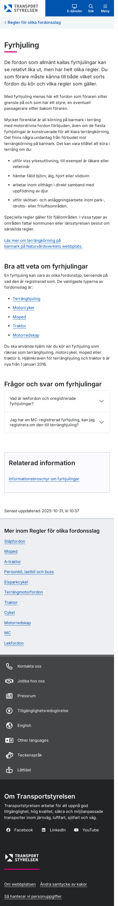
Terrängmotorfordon (23, 592)
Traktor (19, 325)
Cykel (9, 612)
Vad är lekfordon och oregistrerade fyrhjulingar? (43, 401)
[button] (74, 8)
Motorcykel (23, 307)
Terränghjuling (26, 298)
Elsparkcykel (16, 582)
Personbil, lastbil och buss (29, 571)
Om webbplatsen (20, 884)
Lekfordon (14, 643)
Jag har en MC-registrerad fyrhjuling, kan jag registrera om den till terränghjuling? (52, 422)
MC (7, 632)
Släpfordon (14, 541)
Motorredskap (26, 335)
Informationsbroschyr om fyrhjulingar (44, 478)
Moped (19, 316)
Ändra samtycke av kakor (63, 884)
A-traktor (12, 561)
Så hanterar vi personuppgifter (33, 896)
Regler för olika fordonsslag (34, 22)
